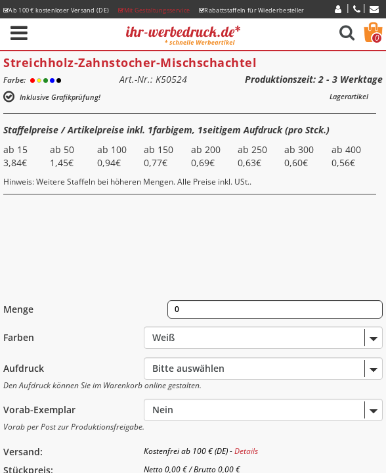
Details (246, 451)
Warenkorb (377, 38)
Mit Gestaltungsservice (154, 10)
